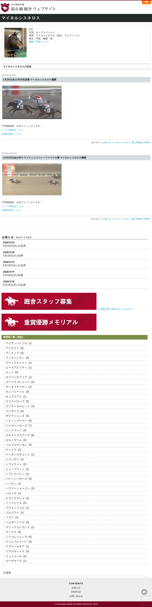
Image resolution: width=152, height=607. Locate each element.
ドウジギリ (12, 459)
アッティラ (12, 353)
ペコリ (10, 517)
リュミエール (14, 556)
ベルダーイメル (15, 522)
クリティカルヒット (18, 406)
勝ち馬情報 (137, 142)
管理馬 (146, 142)
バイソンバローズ (16, 478)
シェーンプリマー (16, 420)
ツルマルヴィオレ (16, 444)
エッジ (10, 372)
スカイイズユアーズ (18, 435)
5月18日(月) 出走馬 (14, 284)
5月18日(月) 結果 (13, 275)
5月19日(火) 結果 (13, 255)
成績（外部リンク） (39, 41)
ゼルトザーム (14, 440)
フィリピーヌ (14, 502)
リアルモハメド (15, 551)
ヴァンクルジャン (16, 362)
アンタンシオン (15, 357)
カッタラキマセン (16, 386)
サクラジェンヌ (15, 415)
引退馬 (7, 572)
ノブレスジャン (15, 473)
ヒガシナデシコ (15, 498)
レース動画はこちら (13, 130)
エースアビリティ (16, 367)
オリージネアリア (16, 377)
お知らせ (106, 142)
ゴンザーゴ (12, 411)
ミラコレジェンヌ (16, 536)
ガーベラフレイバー (18, 382)
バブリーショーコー (18, 488)
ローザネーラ (14, 560)
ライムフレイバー (16, 541)
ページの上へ (144, 592)
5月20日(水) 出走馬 (14, 245)
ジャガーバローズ (16, 425)
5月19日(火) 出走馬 (14, 265)
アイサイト (12, 348)
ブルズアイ (12, 512)
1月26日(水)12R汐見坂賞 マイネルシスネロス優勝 (29, 79)
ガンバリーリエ (15, 391)
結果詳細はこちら (11, 134)
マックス (11, 531)
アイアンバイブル (16, 343)
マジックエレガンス (18, 527)
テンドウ (11, 449)
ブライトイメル (15, 507)
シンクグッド (14, 430)
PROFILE (76, 592)
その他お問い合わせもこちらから (115, 309)
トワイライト (14, 464)
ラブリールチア (15, 546)
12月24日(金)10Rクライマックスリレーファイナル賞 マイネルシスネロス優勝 (44, 157)
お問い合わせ (76, 596)
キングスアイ (14, 396)
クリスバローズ (15, 401)
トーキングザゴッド (18, 454)
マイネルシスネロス (121, 142)
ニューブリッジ (15, 469)
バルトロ (11, 493)
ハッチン (11, 483)
